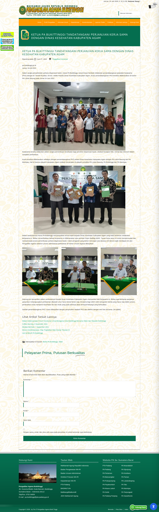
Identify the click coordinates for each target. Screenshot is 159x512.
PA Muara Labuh (109, 488)
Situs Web (27, 420)
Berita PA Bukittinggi (50, 342)
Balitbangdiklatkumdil (68, 492)
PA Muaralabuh (127, 466)
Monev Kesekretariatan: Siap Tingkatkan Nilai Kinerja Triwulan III (46, 330)
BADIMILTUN (66, 488)
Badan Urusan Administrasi (71, 473)
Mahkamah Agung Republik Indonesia (75, 466)
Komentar (27, 380)
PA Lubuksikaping (127, 481)
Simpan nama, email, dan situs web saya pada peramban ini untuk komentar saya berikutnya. (57, 432)
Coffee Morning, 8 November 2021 (35, 324)
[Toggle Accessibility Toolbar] (153, 506)
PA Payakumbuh (109, 484)
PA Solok (106, 492)
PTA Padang (65, 484)
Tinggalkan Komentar (60, 59)
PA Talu (124, 484)
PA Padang (107, 469)
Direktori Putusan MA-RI (70, 477)
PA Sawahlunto (127, 496)
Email (26, 411)
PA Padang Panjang (110, 496)
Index (126, 509)
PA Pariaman (107, 473)
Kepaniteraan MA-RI (68, 481)
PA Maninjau (126, 488)
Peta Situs (119, 509)
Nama (26, 401)
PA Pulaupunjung (109, 481)
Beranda (110, 509)
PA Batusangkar (108, 477)
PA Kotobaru (126, 473)
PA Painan (125, 477)
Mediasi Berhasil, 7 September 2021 (35, 327)
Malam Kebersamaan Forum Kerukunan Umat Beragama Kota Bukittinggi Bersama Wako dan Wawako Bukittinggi (64, 321)
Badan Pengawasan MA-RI (71, 469)
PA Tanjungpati (126, 492)
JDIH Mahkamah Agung (69, 496)
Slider (61, 342)
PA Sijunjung (126, 469)
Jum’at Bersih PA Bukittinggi (32, 333)
